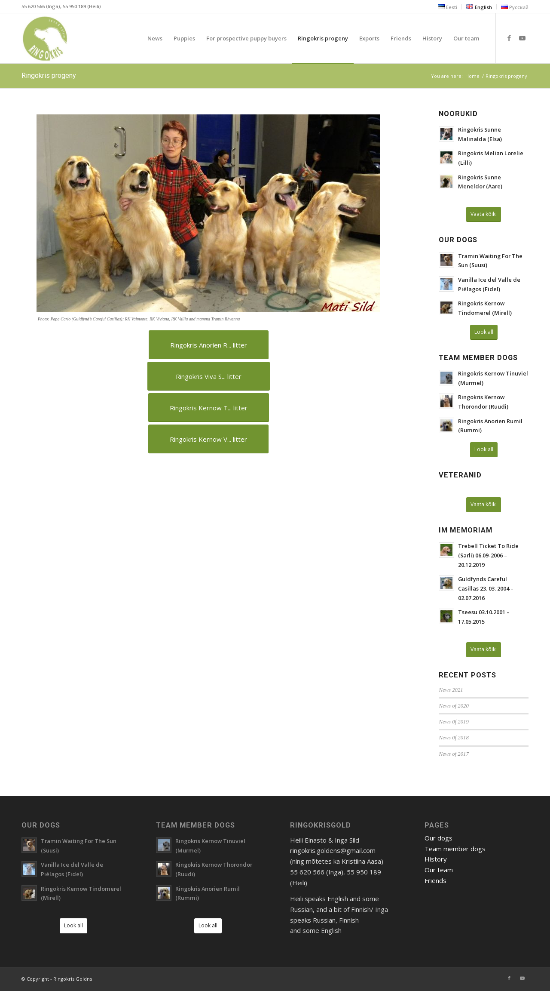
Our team (439, 869)
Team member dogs (455, 848)
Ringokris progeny (48, 75)
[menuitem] (448, 6)
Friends (435, 880)
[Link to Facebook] (509, 37)
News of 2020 (453, 706)
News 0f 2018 (453, 738)
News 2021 (451, 690)
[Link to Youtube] (522, 37)
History (436, 859)
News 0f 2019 (453, 722)
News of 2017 (453, 754)
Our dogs (438, 838)
